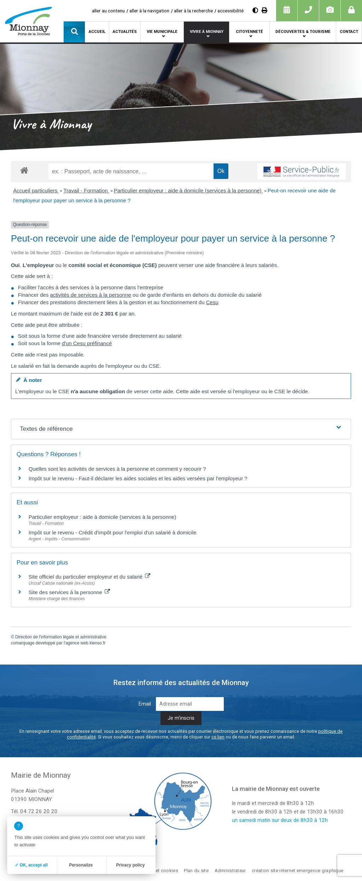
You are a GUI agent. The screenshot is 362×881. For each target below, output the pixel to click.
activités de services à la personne (90, 295)
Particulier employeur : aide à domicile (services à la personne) (188, 190)
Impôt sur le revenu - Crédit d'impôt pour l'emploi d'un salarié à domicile (113, 532)
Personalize (81, 865)
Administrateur (230, 870)
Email (145, 704)
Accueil (97, 31)
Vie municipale (162, 31)
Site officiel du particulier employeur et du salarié (90, 577)
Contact (349, 31)
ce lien (217, 737)
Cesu (212, 302)
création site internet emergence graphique (297, 870)
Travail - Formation (86, 190)
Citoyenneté (249, 31)
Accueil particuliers (36, 190)
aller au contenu (108, 10)
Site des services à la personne (69, 592)
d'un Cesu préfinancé (87, 343)
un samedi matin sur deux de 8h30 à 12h (280, 820)
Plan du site (196, 870)
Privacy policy (130, 865)
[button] (74, 31)
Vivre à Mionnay (206, 31)
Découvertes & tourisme (303, 31)
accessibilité (230, 10)
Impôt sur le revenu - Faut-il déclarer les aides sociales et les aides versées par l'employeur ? (138, 478)
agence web (76, 643)
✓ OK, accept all (31, 865)
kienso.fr (97, 643)
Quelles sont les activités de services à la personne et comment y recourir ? (117, 469)
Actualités (125, 31)
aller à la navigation (149, 10)
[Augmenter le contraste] (255, 10)
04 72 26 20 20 (39, 811)
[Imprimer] (264, 10)
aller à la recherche (193, 10)
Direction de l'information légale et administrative (60, 636)
